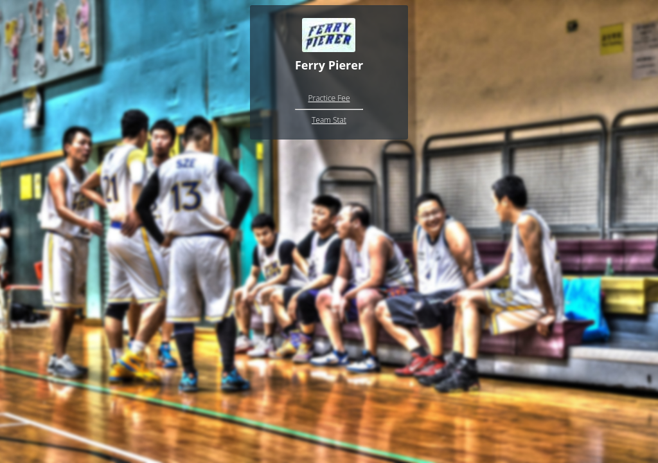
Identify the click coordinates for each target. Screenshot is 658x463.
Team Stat (329, 119)
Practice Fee (329, 98)
